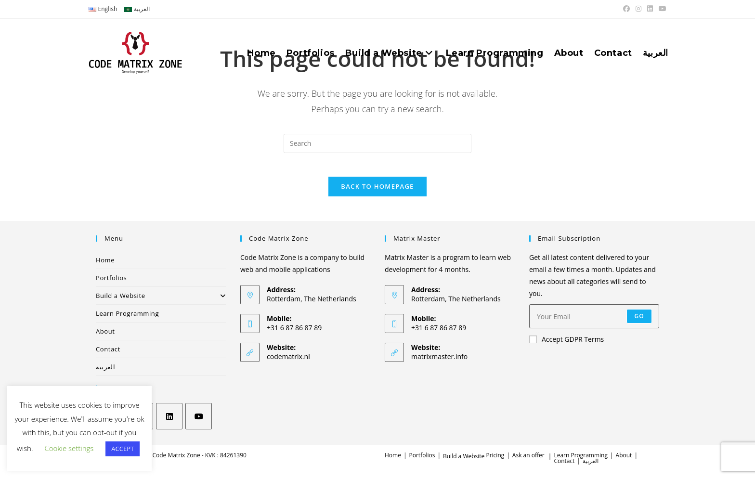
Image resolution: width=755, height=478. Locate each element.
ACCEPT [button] (122, 448)
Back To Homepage (377, 192)
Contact (108, 354)
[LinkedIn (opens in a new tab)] (650, 9)
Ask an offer (528, 461)
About (105, 337)
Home (105, 265)
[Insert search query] (377, 143)
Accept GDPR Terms (566, 345)
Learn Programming (127, 319)
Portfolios (111, 283)
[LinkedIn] (169, 422)
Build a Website (161, 301)
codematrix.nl (288, 362)
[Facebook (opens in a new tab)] (626, 9)
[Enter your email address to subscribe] (594, 322)
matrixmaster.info (439, 362)
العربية (105, 372)
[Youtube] (198, 422)
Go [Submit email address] (639, 322)
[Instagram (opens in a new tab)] (638, 9)
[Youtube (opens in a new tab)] (661, 9)
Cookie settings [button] (68, 448)
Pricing (495, 461)
